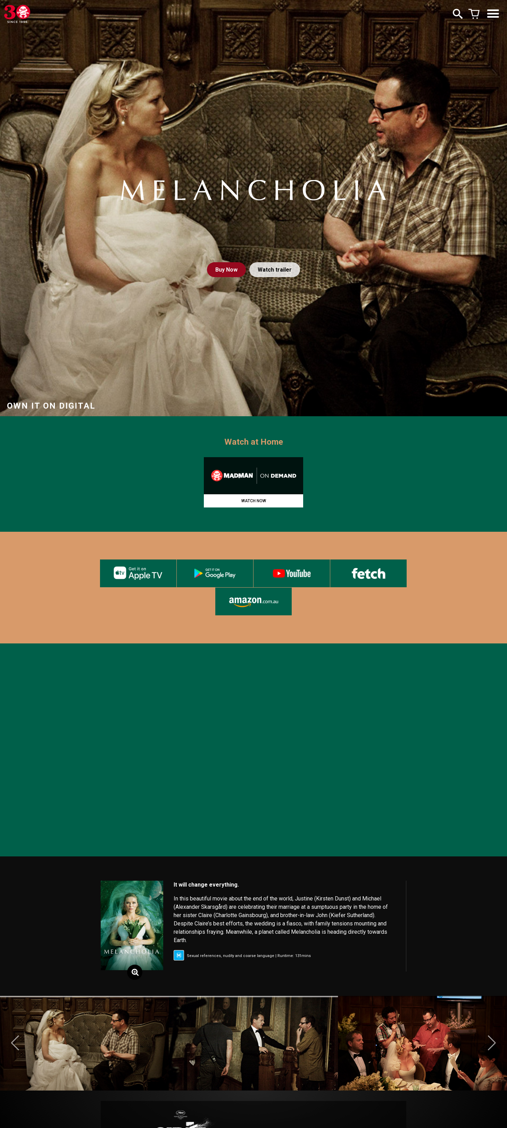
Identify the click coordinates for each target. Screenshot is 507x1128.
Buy (226, 269)
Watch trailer (275, 269)
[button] (15, 1043)
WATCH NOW (253, 500)
